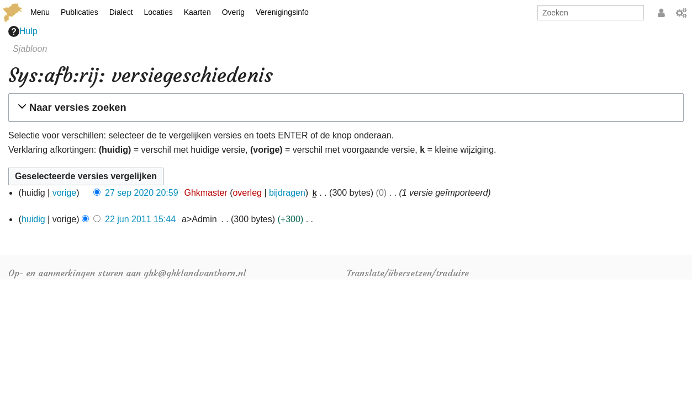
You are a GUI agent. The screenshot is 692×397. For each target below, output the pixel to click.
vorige (64, 192)
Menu (40, 12)
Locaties (158, 12)
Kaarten (197, 12)
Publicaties (79, 12)
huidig (33, 219)
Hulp (23, 31)
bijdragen (287, 192)
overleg (247, 192)
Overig (233, 12)
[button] (344, 107)
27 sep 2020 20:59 (141, 192)
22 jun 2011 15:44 (140, 219)
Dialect (121, 12)
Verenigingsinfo (282, 12)
